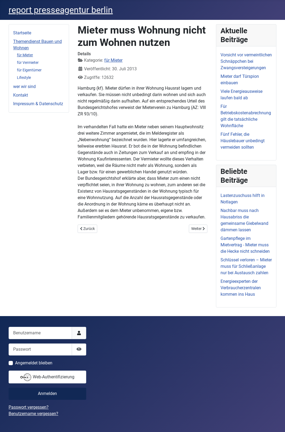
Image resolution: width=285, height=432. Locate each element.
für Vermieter (28, 62)
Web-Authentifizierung (47, 377)
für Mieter (25, 55)
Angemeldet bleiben (33, 362)
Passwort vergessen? (29, 407)
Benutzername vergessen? (33, 413)
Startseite (22, 32)
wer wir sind (24, 86)
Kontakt (20, 95)
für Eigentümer (29, 70)
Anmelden (47, 393)
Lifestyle (24, 77)
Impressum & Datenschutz (38, 103)
